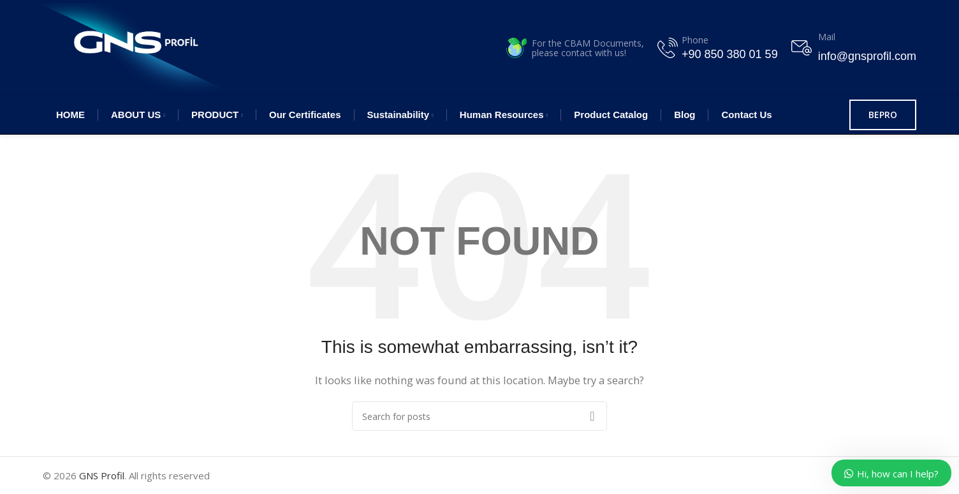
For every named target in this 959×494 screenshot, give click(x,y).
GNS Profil (101, 475)
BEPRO (882, 115)
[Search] (479, 416)
